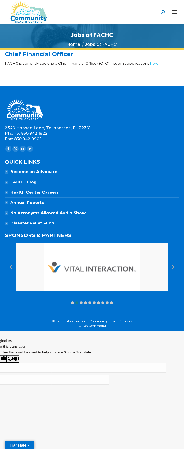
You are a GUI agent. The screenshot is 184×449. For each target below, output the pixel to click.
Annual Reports (27, 202)
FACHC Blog (23, 182)
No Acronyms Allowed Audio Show (48, 212)
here (154, 63)
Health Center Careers (34, 192)
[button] (72, 302)
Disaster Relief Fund (32, 223)
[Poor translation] (13, 359)
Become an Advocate (33, 171)
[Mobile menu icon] (174, 12)
